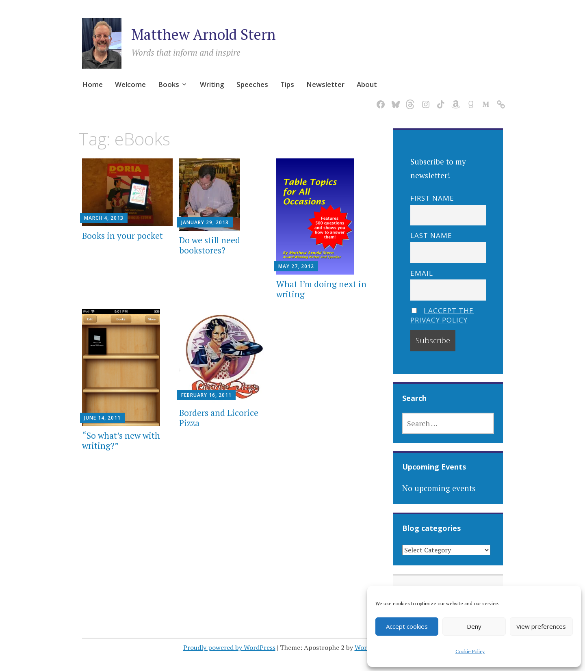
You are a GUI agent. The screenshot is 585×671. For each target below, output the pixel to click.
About (367, 84)
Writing (212, 84)
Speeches (252, 84)
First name (432, 198)
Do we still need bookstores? (209, 245)
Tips (287, 84)
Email (421, 273)
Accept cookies (407, 626)
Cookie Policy (470, 651)
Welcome (130, 84)
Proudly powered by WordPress (229, 647)
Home (92, 84)
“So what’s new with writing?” (121, 440)
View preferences (541, 626)
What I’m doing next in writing (321, 289)
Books (168, 84)
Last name (431, 235)
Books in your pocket (122, 235)
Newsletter (325, 84)
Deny (474, 626)
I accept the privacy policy (442, 315)
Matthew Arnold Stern (203, 34)
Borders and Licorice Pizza (218, 418)
